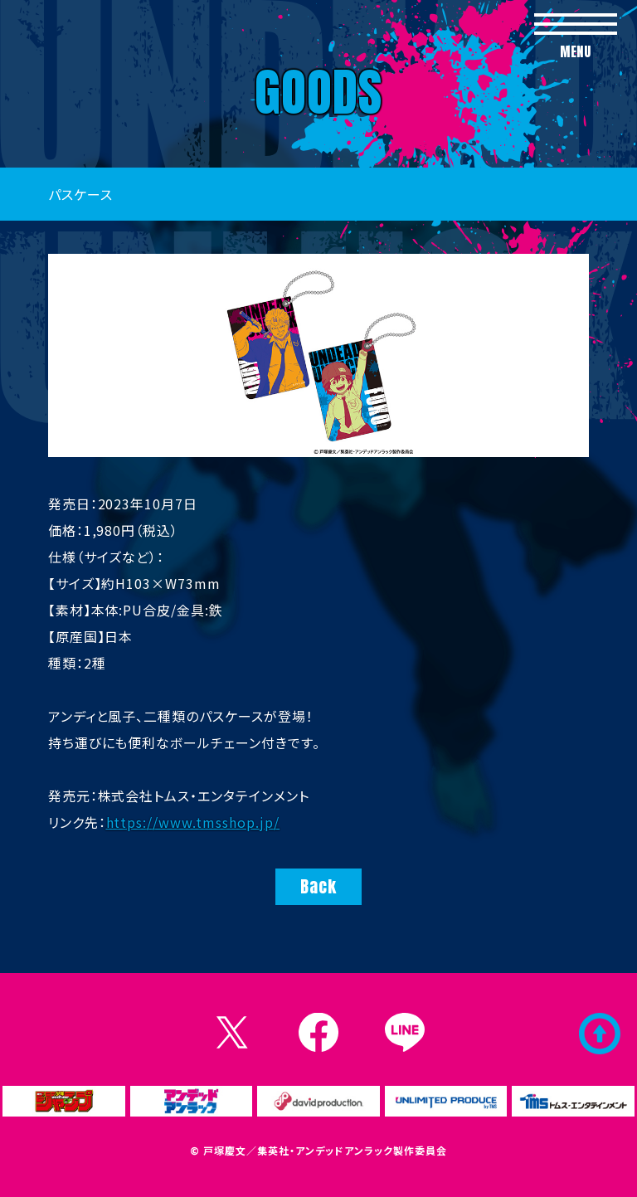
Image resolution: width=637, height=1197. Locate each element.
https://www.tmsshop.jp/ (193, 822)
